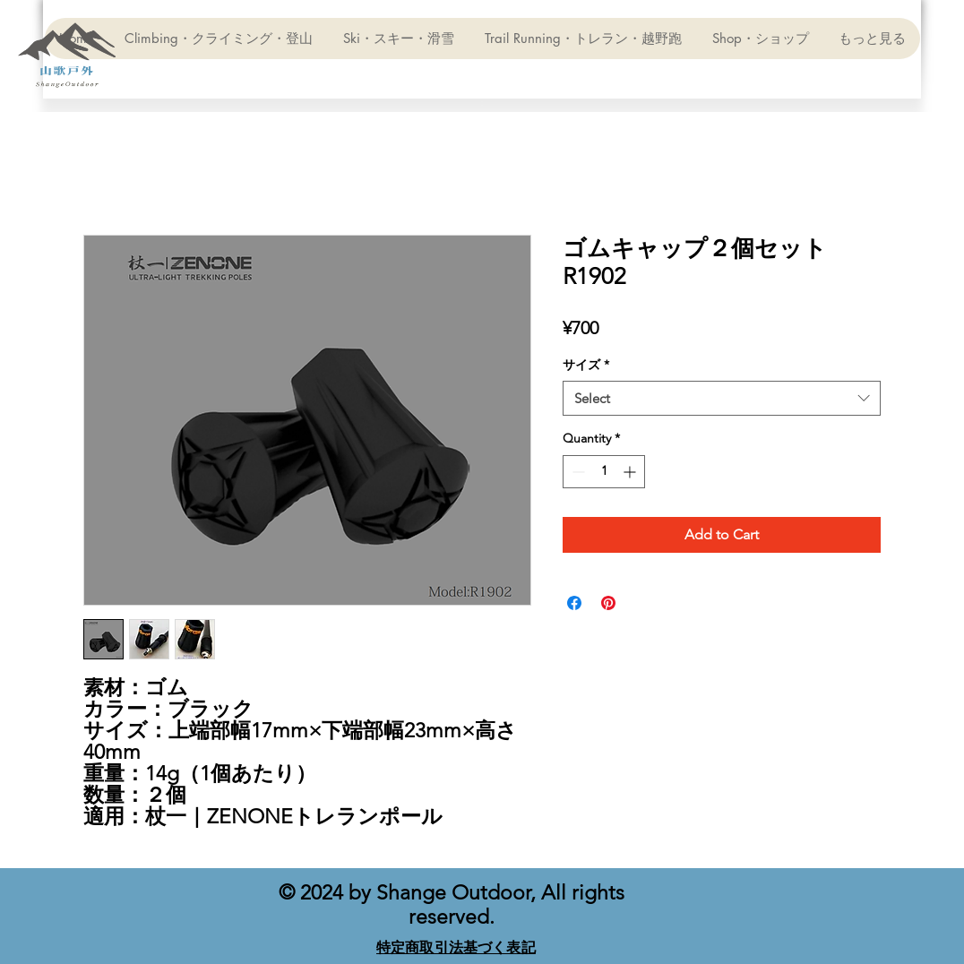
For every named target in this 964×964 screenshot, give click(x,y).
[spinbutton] (604, 471)
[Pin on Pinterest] (608, 603)
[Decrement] (576, 471)
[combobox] (722, 398)
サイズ (586, 365)
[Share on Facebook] (574, 603)
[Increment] (631, 471)
